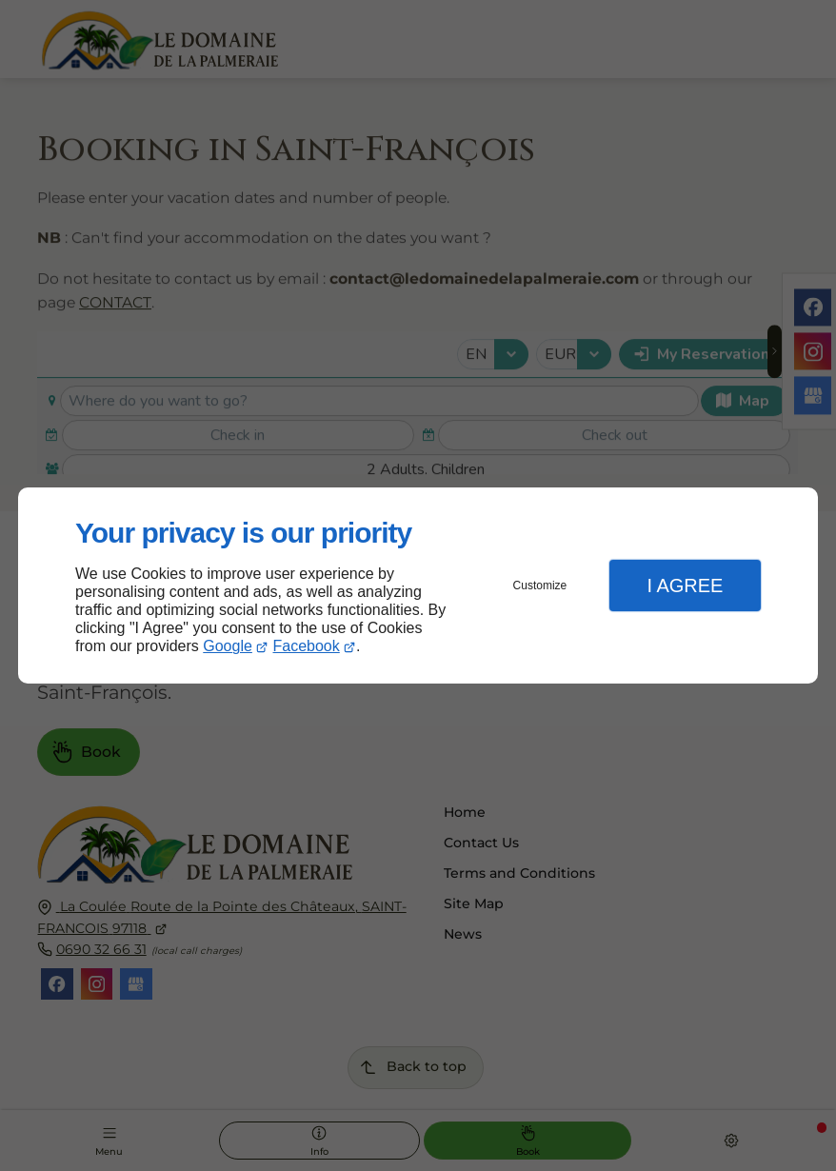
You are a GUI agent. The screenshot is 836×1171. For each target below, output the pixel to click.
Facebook (306, 646)
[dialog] (418, 586)
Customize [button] (540, 585)
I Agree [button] (685, 585)
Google (227, 646)
